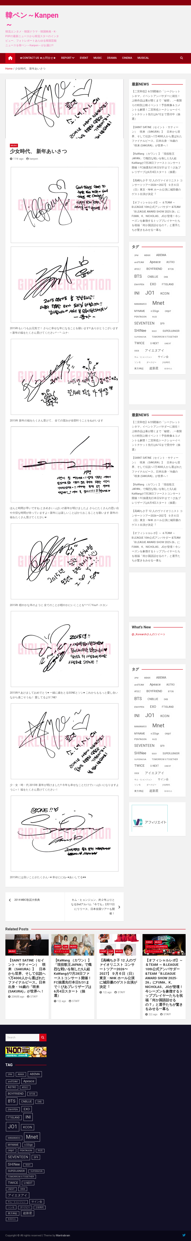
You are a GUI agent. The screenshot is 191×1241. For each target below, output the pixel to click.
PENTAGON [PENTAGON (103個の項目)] (140, 316)
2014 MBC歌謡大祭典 (27, 899)
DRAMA (112, 57)
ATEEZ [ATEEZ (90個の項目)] (137, 269)
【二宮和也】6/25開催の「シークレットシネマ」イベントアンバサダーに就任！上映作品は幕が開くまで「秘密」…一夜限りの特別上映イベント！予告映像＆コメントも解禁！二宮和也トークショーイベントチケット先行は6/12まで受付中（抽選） (157, 105)
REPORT (66, 57)
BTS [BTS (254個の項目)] (138, 276)
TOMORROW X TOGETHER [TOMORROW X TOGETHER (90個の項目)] (165, 337)
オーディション (62, 951)
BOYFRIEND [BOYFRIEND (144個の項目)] (154, 269)
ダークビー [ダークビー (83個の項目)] (151, 362)
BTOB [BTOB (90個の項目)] (171, 269)
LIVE (65, 947)
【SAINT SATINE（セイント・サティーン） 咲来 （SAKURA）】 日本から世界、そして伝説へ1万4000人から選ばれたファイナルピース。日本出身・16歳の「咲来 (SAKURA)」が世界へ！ (157, 136)
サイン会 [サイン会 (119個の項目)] (163, 356)
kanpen (32, 158)
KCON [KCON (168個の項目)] (164, 293)
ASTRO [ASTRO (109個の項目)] (170, 262)
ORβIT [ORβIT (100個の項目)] (168, 311)
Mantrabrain (63, 1235)
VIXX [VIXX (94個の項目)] (136, 350)
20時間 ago (16, 996)
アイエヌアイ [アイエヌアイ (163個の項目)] (154, 350)
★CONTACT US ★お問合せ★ (38, 57)
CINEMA (127, 57)
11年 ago (17, 158)
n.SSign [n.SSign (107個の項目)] (155, 311)
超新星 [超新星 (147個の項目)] (154, 368)
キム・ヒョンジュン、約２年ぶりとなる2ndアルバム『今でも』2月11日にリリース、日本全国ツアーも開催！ (93, 906)
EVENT (84, 57)
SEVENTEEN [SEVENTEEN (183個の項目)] (144, 323)
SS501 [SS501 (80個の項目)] (154, 331)
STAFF (32, 996)
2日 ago (151, 1014)
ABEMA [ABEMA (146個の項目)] (161, 255)
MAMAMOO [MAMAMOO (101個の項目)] (140, 304)
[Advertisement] (160, 391)
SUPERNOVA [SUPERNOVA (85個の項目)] (140, 337)
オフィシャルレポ (154, 951)
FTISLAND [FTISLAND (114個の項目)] (168, 284)
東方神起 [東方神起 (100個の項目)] (139, 368)
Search (42, 1037)
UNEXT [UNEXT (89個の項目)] (167, 343)
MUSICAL (143, 57)
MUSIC (98, 57)
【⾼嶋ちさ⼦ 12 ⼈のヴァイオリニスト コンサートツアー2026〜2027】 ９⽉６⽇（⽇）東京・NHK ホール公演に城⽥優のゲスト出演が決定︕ (118, 973)
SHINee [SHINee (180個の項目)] (140, 331)
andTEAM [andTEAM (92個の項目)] (139, 262)
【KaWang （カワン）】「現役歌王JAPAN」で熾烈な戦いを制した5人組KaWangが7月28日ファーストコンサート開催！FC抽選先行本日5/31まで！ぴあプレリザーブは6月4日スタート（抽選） (156, 163)
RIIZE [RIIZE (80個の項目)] (154, 317)
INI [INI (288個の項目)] (136, 293)
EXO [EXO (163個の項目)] (153, 284)
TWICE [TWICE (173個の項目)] (139, 343)
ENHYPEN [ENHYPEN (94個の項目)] (139, 284)
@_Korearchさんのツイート (149, 634)
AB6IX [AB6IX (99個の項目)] (147, 255)
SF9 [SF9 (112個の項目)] (162, 323)
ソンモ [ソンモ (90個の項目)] (137, 362)
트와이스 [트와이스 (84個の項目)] (168, 368)
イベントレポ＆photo (156, 947)
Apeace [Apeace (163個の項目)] (155, 262)
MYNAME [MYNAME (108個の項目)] (139, 311)
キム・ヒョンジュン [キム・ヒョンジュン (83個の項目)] (143, 357)
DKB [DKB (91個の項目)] (166, 277)
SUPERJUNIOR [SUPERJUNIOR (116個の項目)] (171, 331)
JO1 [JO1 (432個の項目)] (150, 293)
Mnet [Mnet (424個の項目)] (158, 303)
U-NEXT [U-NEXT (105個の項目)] (154, 343)
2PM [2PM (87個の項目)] (136, 255)
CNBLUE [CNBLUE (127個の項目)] (153, 276)
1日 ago (60, 1001)
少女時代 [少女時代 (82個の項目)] (166, 362)
